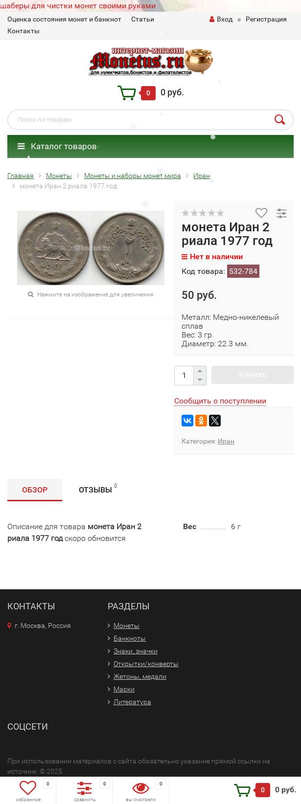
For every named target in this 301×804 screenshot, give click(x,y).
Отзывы (98, 488)
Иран (226, 441)
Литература (132, 702)
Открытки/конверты (146, 664)
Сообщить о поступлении (220, 400)
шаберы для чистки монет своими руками (78, 5)
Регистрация (266, 19)
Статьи (142, 19)
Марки (124, 689)
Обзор (34, 489)
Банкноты (130, 638)
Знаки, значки (136, 651)
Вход (220, 19)
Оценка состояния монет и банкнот (64, 19)
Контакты (23, 31)
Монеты (126, 625)
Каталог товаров (57, 146)
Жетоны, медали (140, 676)
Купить (252, 375)
